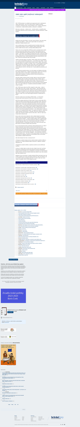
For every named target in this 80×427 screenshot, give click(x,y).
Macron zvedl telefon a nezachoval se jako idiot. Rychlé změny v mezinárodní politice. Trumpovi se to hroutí (13, 381)
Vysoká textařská (24, 231)
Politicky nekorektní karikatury (10, 342)
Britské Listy (57, 417)
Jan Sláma (19, 249)
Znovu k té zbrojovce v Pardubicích (8, 401)
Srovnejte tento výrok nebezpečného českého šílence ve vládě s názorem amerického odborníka (13, 387)
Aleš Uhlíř (19, 227)
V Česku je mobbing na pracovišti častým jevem (29, 227)
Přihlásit (63, 2)
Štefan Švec (20, 230)
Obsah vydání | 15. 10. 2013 (20, 210)
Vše (17, 404)
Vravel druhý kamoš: (25, 235)
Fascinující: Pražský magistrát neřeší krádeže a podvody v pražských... (32, 243)
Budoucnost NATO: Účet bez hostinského (24, 218)
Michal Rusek (20, 248)
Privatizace (24, 251)
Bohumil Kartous (20, 232)
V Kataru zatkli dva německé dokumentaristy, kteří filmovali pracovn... (28, 215)
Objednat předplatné (13, 259)
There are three (24, 230)
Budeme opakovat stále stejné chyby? (27, 252)
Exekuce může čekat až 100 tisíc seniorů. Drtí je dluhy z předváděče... (28, 226)
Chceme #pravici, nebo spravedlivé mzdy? (29, 248)
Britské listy (21, 4)
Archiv (25, 7)
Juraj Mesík (20, 247)
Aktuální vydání (20, 7)
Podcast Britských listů (6, 317)
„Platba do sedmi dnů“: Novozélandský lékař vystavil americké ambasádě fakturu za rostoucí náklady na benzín (13, 396)
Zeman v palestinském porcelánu (28, 253)
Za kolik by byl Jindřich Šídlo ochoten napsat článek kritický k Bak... (28, 222)
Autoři (48, 7)
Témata (33, 7)
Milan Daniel (20, 244)
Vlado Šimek (20, 235)
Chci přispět (10, 312)
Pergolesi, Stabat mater (6, 398)
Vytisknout (18, 190)
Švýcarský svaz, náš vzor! (26, 244)
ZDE (38, 164)
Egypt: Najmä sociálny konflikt (26, 247)
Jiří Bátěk (19, 252)
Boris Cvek (20, 211)
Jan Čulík (19, 239)
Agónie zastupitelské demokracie (28, 232)
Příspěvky (52, 7)
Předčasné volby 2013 (20, 187)
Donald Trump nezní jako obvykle (8, 383)
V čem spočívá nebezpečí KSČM (26, 211)
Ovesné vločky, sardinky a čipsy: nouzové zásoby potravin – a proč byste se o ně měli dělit (14, 390)
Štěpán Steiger (20, 253)
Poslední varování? (24, 249)
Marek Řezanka (21, 16)
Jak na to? (7, 322)
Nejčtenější (43, 7)
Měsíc (12, 404)
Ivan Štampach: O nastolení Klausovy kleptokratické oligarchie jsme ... (35, 240)
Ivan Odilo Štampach (21, 240)
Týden (9, 404)
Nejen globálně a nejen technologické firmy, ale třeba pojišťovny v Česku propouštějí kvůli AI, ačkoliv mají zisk (13, 378)
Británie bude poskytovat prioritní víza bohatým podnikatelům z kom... (28, 236)
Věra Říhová (20, 251)
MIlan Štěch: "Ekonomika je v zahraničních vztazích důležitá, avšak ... (32, 239)
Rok (15, 404)
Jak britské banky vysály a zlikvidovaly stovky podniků (26, 223)
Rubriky (38, 7)
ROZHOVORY (29, 7)
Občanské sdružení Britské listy (24, 424)
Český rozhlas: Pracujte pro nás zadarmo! (24, 214)
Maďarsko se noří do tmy (22, 228)
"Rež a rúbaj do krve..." (21, 219)
